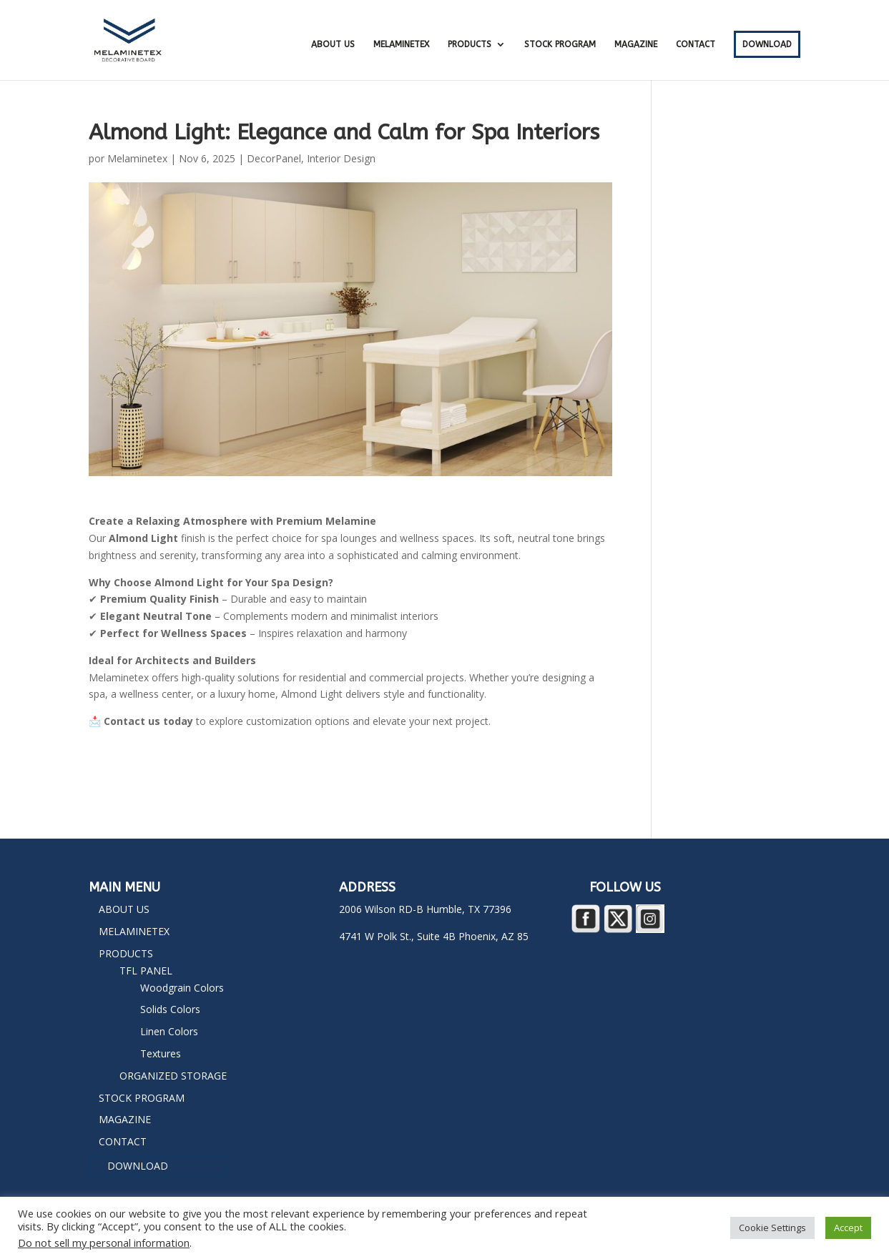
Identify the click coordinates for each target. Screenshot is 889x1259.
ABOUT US (333, 44)
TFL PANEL (145, 970)
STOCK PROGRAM (560, 44)
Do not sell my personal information (104, 1242)
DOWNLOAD (767, 44)
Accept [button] (848, 1227)
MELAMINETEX (401, 44)
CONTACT (695, 44)
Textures (160, 1053)
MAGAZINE (635, 44)
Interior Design (341, 158)
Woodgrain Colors (182, 987)
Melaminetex (137, 158)
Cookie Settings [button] (772, 1227)
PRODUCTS (469, 44)
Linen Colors (169, 1031)
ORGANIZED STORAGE (173, 1075)
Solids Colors (170, 1009)
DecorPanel (274, 158)
